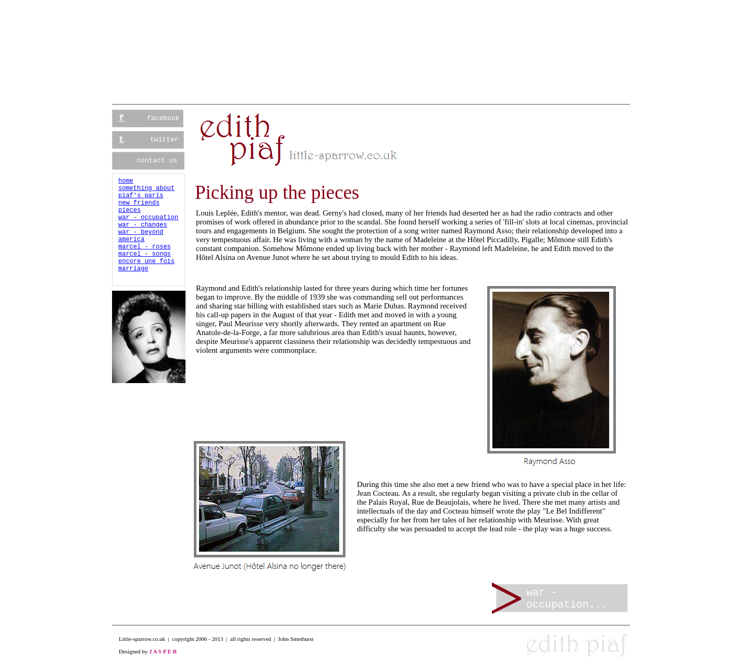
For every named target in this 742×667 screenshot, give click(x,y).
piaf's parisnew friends (140, 199)
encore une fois (146, 261)
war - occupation (148, 217)
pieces (129, 210)
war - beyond (140, 232)
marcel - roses (144, 247)
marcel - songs (144, 254)
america (131, 239)
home (125, 181)
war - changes (142, 225)
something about (146, 188)
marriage (133, 268)
